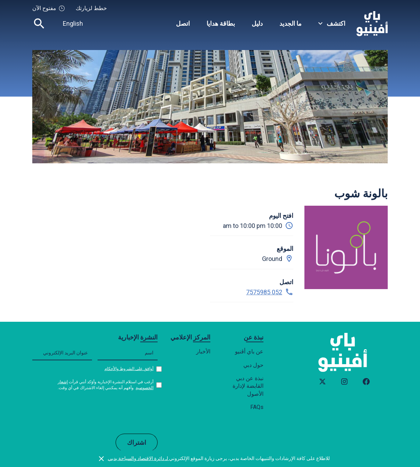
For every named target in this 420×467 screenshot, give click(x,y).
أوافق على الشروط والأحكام (128, 368)
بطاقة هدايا (221, 23)
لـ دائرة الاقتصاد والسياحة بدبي (138, 458)
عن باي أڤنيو (249, 351)
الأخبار (203, 351)
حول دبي (253, 365)
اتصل (183, 23)
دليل (257, 23)
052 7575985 (264, 292)
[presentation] (105, 411)
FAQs (256, 407)
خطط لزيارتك (91, 8)
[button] (332, 23)
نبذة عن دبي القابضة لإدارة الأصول (248, 386)
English (73, 23)
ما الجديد (290, 23)
